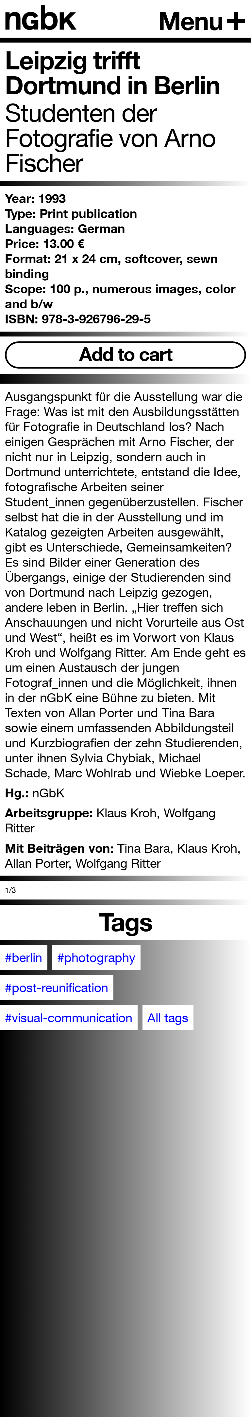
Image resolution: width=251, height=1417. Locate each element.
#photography (96, 957)
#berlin (23, 957)
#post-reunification (56, 987)
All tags (167, 1017)
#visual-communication (68, 1017)
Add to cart (125, 354)
